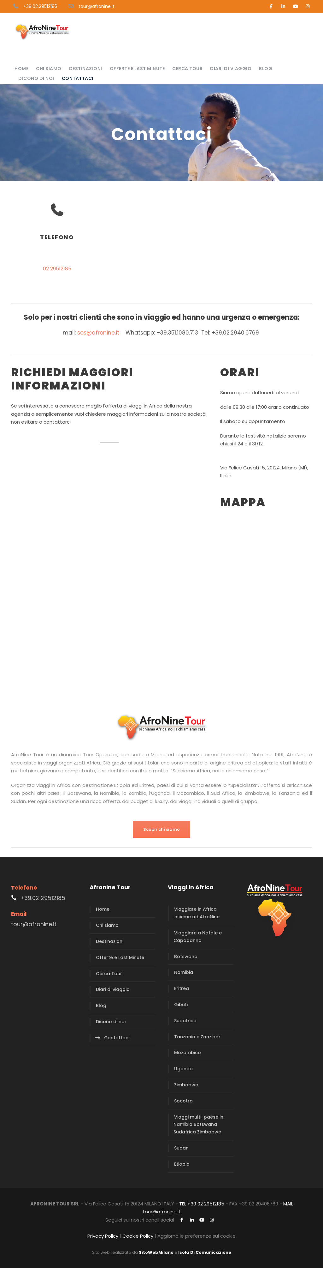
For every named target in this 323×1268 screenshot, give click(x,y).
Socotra (183, 1101)
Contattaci (77, 78)
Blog (265, 68)
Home (21, 68)
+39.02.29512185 (40, 6)
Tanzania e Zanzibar (197, 1037)
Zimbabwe (186, 1085)
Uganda (183, 1069)
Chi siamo (49, 68)
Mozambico (187, 1052)
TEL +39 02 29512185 (201, 1203)
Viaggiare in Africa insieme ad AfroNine (196, 913)
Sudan (181, 1148)
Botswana (185, 956)
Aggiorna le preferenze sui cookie (196, 1236)
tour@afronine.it (97, 6)
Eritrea (181, 988)
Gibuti (181, 1004)
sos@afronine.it (98, 332)
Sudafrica (185, 1020)
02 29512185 (57, 268)
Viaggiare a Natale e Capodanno (197, 937)
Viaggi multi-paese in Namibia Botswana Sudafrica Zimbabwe (198, 1124)
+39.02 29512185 (42, 898)
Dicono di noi (36, 78)
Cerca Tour (187, 68)
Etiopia (182, 1164)
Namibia (183, 972)
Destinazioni (85, 68)
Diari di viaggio (230, 68)
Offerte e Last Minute (137, 68)
